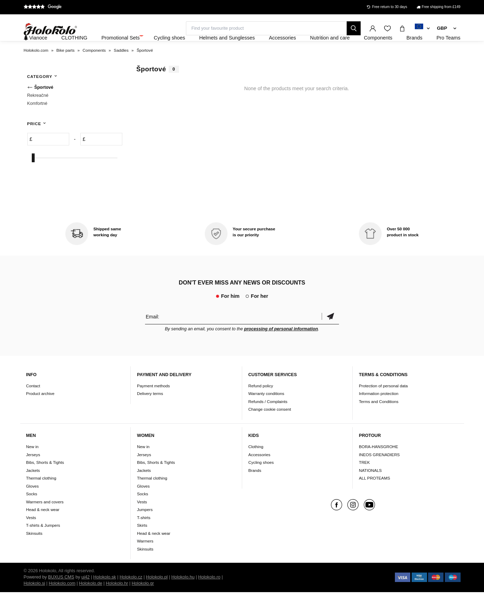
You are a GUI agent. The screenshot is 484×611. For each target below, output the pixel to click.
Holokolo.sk (104, 596)
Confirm (330, 335)
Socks (31, 512)
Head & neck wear (43, 528)
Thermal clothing (41, 497)
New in (32, 465)
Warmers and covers (45, 520)
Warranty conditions (266, 412)
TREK (364, 481)
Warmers (145, 560)
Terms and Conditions (378, 420)
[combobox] (422, 28)
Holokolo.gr (143, 602)
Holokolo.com (62, 602)
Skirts (142, 544)
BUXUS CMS (61, 596)
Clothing (255, 465)
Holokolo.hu (183, 596)
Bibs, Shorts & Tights (45, 481)
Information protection (378, 412)
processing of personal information (281, 347)
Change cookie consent (269, 428)
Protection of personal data (383, 404)
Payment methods (153, 404)
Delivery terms (150, 412)
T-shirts (143, 536)
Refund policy (260, 404)
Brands (254, 489)
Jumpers (145, 528)
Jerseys (33, 473)
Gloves (32, 505)
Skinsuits (34, 552)
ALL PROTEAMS (374, 497)
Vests (31, 536)
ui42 (85, 596)
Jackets (33, 489)
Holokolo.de (90, 602)
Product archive (40, 412)
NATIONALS (370, 489)
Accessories (259, 473)
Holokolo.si (34, 602)
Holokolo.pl (157, 596)
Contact (33, 404)
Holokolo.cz (131, 596)
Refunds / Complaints (268, 420)
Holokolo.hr (117, 602)
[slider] (33, 177)
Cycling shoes (261, 481)
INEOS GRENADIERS (379, 473)
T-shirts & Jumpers (43, 544)
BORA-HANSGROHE (378, 465)
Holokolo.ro (209, 596)
